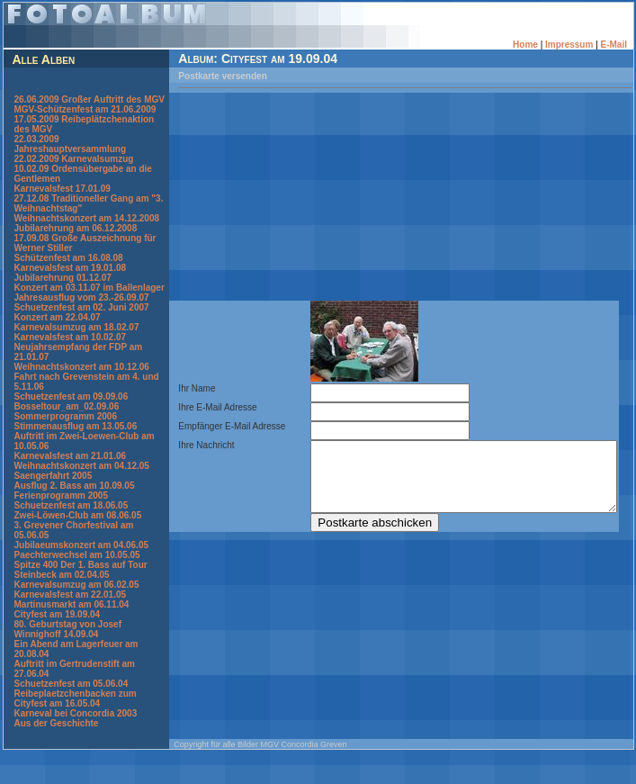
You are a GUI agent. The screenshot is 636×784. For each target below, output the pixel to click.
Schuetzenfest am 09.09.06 (70, 416)
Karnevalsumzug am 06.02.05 (76, 604)
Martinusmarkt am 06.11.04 (71, 624)
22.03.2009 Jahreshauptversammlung (69, 154)
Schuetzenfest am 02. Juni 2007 (80, 327)
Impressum (571, 45)
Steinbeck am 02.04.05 (61, 594)
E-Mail (616, 45)
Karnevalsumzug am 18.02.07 (76, 347)
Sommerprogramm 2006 (65, 436)
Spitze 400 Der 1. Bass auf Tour (80, 585)
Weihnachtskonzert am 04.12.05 (80, 486)
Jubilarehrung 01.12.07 (62, 288)
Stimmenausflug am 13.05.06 (75, 446)
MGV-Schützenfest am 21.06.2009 (84, 119)
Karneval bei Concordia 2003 (75, 733)
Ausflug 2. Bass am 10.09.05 (73, 505)
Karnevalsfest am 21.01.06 (69, 476)
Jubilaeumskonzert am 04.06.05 (80, 565)
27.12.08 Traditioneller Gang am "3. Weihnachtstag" (80, 213)
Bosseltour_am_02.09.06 (66, 426)
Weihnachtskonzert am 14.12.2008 (86, 228)
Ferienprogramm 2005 (60, 515)
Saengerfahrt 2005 (52, 495)
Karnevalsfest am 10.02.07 (69, 357)
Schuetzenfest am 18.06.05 (70, 525)
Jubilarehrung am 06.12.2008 (75, 238)
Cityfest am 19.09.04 (56, 634)
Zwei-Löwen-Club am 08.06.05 (77, 535)
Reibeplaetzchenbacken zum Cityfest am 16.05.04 (74, 718)
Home (528, 45)
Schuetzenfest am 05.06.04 (70, 703)
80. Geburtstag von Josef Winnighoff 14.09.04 (67, 649)
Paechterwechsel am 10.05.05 (76, 575)
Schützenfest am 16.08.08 (67, 268)
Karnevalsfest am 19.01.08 (69, 278)
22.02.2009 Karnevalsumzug (73, 169)
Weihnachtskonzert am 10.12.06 (80, 387)
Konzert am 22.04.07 (56, 337)
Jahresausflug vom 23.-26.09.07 (80, 317)
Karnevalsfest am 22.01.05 (69, 614)
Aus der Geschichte (55, 743)
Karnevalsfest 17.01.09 (61, 198)
